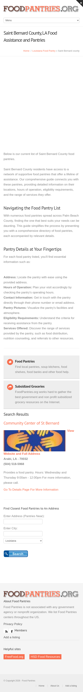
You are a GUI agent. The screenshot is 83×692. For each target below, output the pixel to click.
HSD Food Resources (45, 656)
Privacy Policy (13, 624)
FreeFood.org (14, 656)
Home (26, 50)
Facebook (11, 631)
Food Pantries (41, 10)
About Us (54, 686)
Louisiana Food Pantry (43, 50)
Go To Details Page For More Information (31, 489)
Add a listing (12, 637)
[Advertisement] (41, 99)
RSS (6, 631)
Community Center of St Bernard (31, 423)
